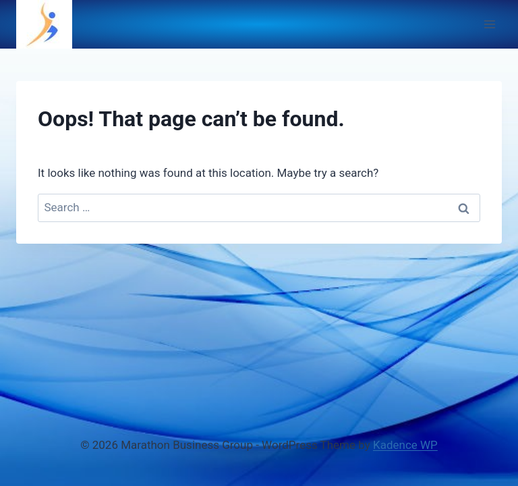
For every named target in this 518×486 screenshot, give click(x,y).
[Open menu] (489, 24)
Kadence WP (405, 445)
